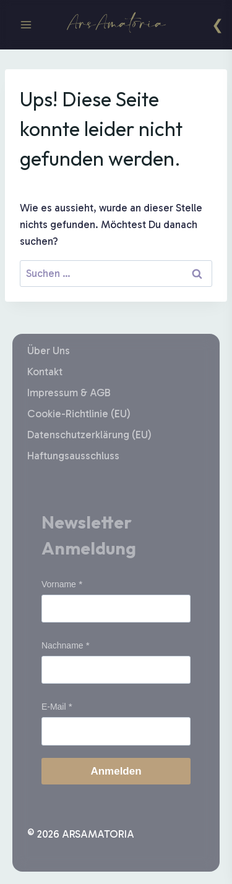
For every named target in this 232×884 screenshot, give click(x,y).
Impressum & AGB (69, 392)
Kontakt (44, 371)
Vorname (58, 584)
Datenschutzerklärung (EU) (89, 434)
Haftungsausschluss (73, 455)
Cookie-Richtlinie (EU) (79, 413)
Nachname (62, 645)
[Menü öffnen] (26, 24)
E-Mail (53, 707)
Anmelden (115, 771)
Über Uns (48, 350)
